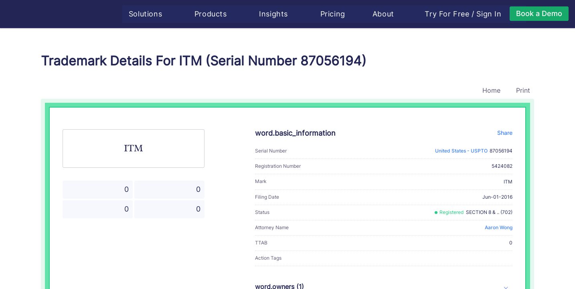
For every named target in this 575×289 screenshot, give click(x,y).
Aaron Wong (498, 227)
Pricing (334, 14)
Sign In (491, 14)
